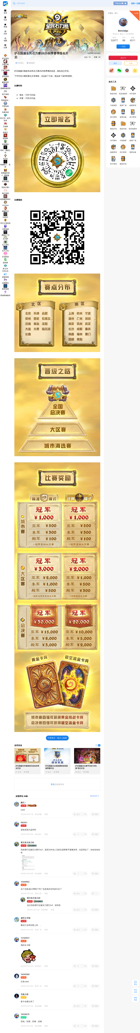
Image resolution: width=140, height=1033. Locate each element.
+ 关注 (123, 46)
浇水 (115, 63)
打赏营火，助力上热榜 (57, 738)
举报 (46, 814)
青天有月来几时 (33, 898)
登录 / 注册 (135, 3)
